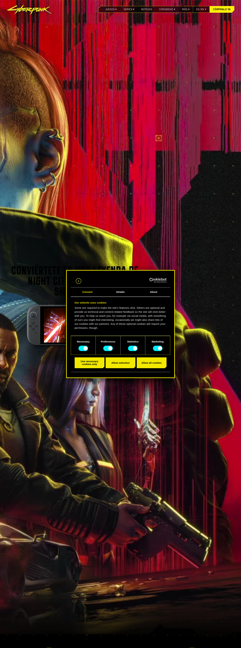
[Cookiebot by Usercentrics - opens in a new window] (152, 280)
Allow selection (120, 362)
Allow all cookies (151, 362)
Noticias (146, 9)
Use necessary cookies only (89, 363)
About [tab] (153, 292)
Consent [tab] (87, 292)
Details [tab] (120, 292)
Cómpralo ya (222, 9)
